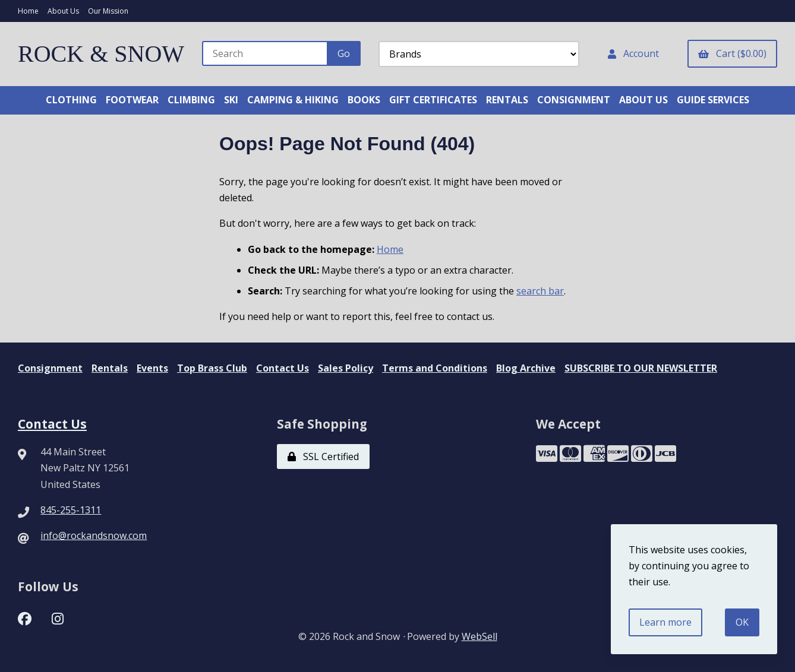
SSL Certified (323, 456)
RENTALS (507, 99)
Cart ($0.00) (732, 53)
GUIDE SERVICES (713, 99)
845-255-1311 (70, 509)
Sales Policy (345, 368)
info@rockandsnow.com (93, 535)
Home (28, 11)
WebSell (479, 636)
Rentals (110, 368)
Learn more (665, 622)
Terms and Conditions (434, 368)
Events (152, 368)
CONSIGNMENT (573, 99)
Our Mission (108, 11)
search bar (540, 290)
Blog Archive (526, 368)
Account (633, 53)
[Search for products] (265, 53)
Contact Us (282, 368)
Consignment (50, 368)
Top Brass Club (212, 368)
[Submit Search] (344, 53)
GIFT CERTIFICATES (433, 99)
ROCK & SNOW (101, 54)
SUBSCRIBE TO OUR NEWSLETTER (640, 368)
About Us (63, 11)
